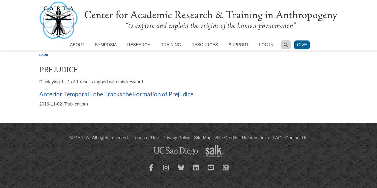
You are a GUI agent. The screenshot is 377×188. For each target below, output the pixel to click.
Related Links (255, 137)
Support (239, 45)
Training (171, 45)
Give (302, 45)
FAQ (277, 137)
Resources (204, 45)
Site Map (203, 137)
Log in (266, 45)
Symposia (106, 45)
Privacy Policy (176, 137)
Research (139, 45)
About (77, 45)
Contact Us (296, 137)
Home (43, 55)
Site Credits (226, 137)
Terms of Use (146, 137)
